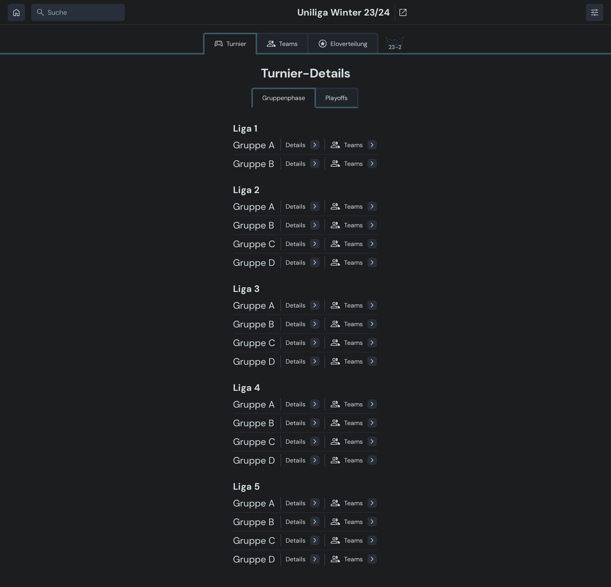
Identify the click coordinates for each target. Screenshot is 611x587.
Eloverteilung (342, 43)
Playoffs (336, 98)
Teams (282, 43)
